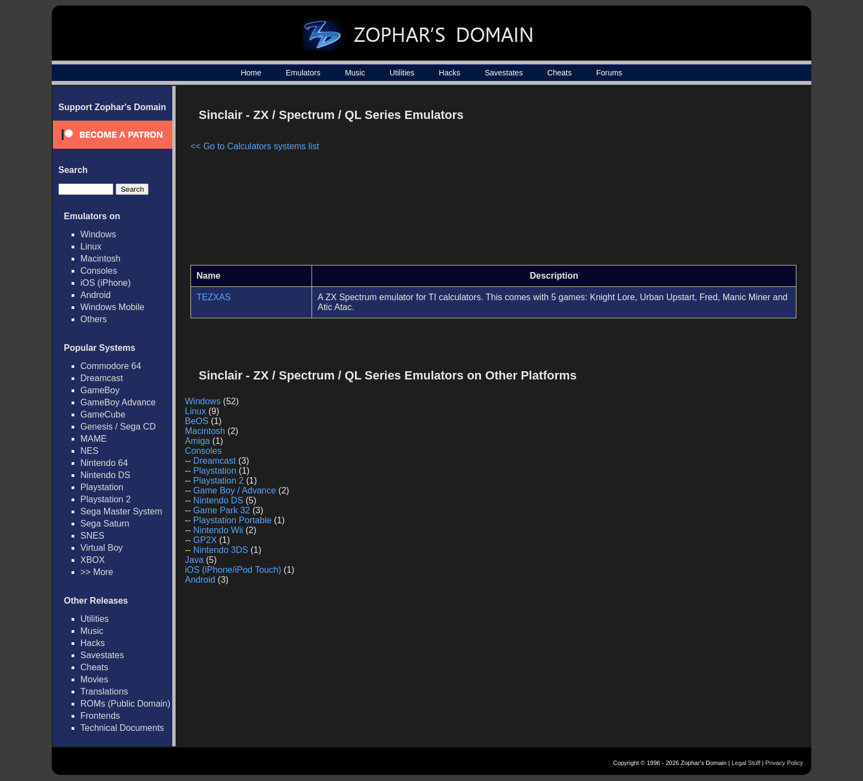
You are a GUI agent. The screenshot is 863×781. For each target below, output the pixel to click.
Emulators (303, 72)
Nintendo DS (105, 475)
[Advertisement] (702, 179)
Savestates (504, 72)
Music (355, 72)
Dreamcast (101, 378)
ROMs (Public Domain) (125, 703)
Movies (94, 679)
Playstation (101, 487)
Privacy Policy (784, 763)
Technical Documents (122, 728)
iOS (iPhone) (105, 283)
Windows (98, 234)
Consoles (98, 270)
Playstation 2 (105, 499)
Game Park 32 (221, 510)
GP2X (205, 540)
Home (251, 72)
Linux (90, 246)
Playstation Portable (232, 520)
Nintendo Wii (218, 530)
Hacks (449, 72)
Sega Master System (121, 511)
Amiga (197, 441)
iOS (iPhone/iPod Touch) (233, 569)
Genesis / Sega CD (118, 426)
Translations (104, 691)
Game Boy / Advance (234, 490)
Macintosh (100, 258)
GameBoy (99, 390)
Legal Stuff (745, 763)
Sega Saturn (104, 523)
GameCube (102, 414)
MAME (93, 438)
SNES (92, 535)
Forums (609, 72)
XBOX (92, 560)
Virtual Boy (101, 547)
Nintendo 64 (104, 463)
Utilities (402, 72)
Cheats (559, 72)
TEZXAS (213, 297)
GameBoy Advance (118, 402)
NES (89, 450)
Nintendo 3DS (220, 550)
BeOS (197, 421)
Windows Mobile (112, 307)
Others (93, 319)
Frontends (100, 715)
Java (194, 560)
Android (95, 295)
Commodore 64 (110, 366)
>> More (96, 572)
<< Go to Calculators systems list (254, 146)
